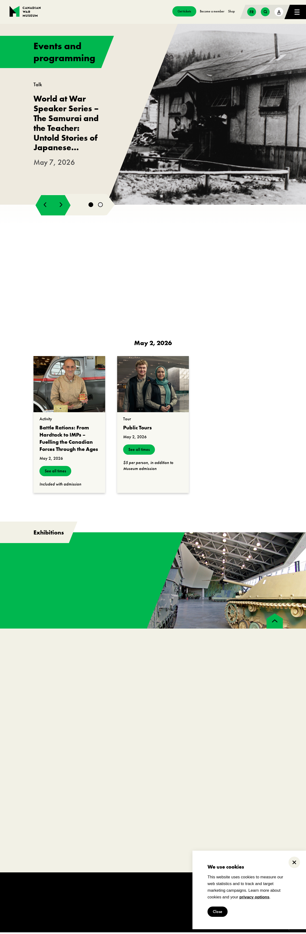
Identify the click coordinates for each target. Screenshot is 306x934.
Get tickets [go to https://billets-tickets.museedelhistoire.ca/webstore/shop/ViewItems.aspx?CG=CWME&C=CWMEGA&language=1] (184, 11)
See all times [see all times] (55, 472)
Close (217, 911)
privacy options (254, 897)
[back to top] (275, 622)
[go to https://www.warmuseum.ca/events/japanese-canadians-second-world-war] (153, 115)
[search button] (265, 11)
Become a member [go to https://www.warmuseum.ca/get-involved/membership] (212, 11)
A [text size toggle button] (279, 11)
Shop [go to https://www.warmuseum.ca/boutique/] (231, 11)
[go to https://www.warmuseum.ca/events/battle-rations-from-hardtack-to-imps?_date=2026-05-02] (69, 386)
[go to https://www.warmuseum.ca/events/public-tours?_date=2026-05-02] (153, 386)
